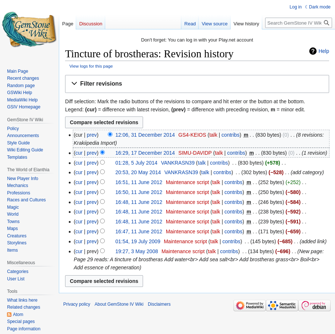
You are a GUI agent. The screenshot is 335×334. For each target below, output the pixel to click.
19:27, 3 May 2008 (136, 251)
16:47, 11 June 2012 (139, 231)
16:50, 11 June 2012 (139, 192)
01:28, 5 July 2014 (136, 163)
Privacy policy (76, 304)
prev (92, 135)
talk (213, 135)
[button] (197, 84)
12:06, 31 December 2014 (145, 135)
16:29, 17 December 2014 (145, 153)
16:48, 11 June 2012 (139, 202)
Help (323, 51)
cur (78, 153)
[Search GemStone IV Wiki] (298, 23)
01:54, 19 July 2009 (137, 241)
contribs (230, 135)
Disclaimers (159, 304)
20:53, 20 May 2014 (138, 172)
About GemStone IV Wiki (119, 304)
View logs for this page (91, 66)
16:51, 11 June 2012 (139, 182)
